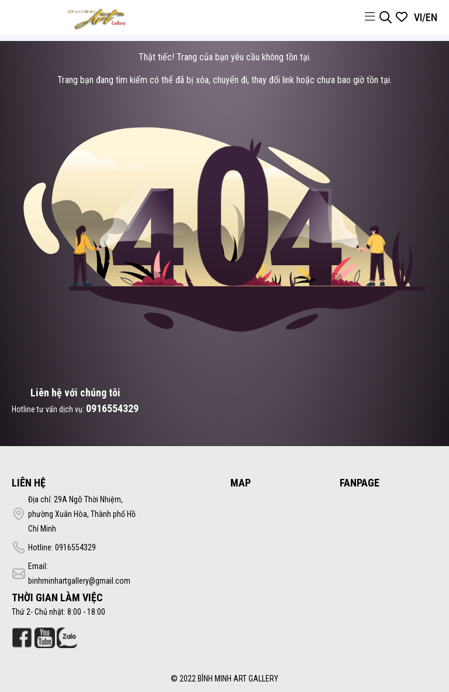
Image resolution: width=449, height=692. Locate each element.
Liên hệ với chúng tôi (75, 392)
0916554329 (112, 408)
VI (418, 17)
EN (431, 17)
